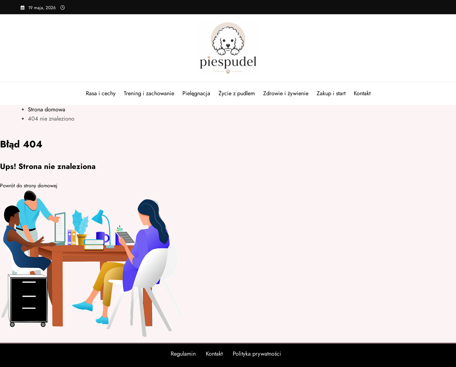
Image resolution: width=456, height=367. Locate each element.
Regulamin (183, 354)
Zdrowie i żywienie (285, 93)
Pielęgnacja (196, 93)
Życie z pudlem (236, 93)
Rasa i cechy (101, 93)
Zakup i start (331, 93)
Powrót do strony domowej (28, 185)
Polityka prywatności (257, 354)
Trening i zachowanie (149, 93)
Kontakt (362, 93)
